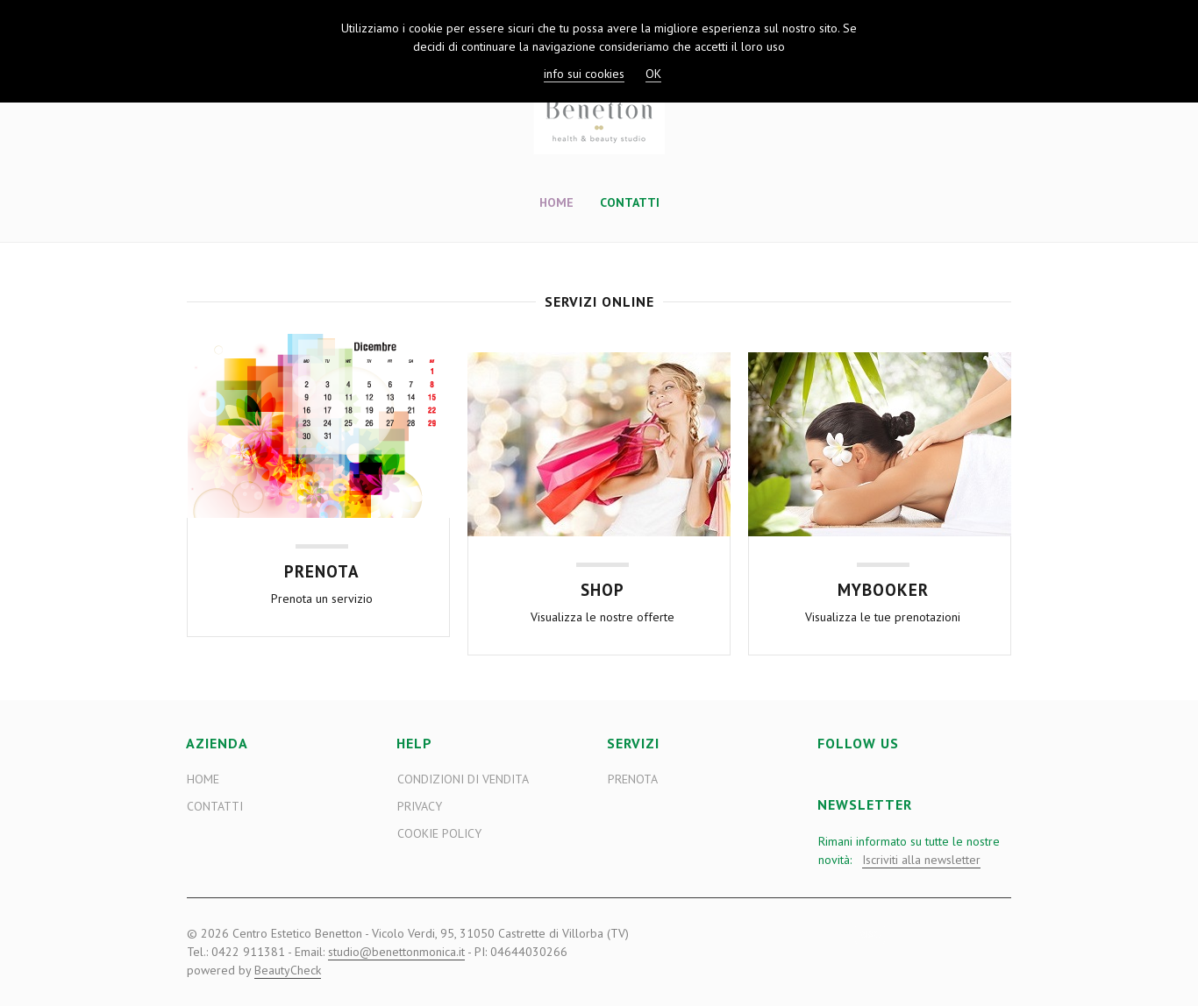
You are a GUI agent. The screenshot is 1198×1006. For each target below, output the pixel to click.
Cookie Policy (439, 833)
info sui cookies (584, 73)
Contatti (630, 202)
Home (556, 202)
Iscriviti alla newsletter (921, 860)
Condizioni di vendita (463, 779)
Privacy (419, 806)
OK (653, 73)
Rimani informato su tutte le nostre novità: (909, 850)
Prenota (633, 779)
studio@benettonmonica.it (396, 952)
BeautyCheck (287, 970)
